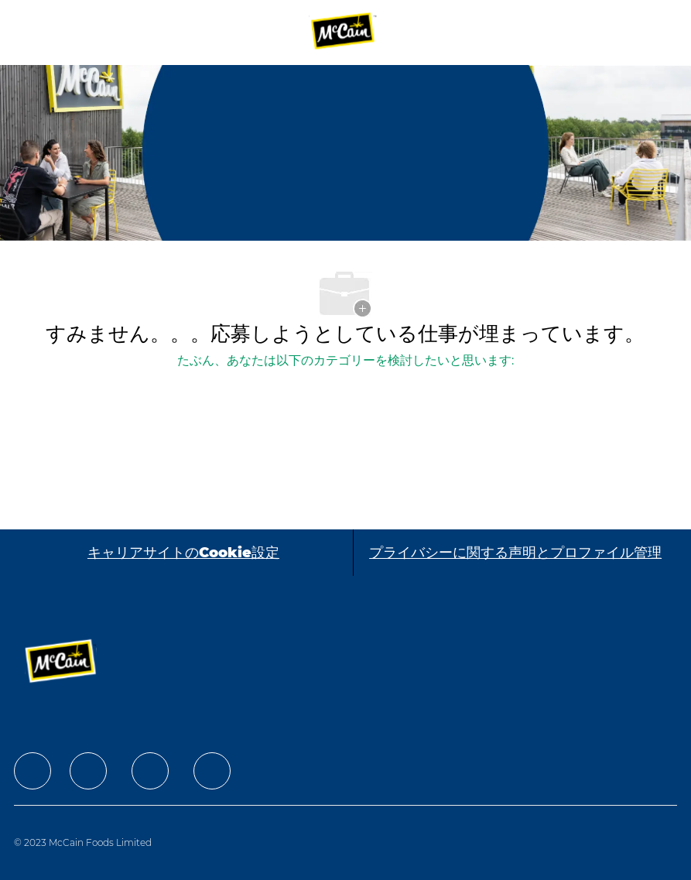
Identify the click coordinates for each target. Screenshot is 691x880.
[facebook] (32, 770)
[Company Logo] (343, 32)
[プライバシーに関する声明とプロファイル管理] (515, 552)
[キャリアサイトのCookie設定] (183, 552)
